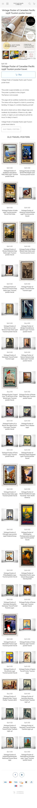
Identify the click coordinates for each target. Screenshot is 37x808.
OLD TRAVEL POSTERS (11, 130)
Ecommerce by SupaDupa (20, 793)
